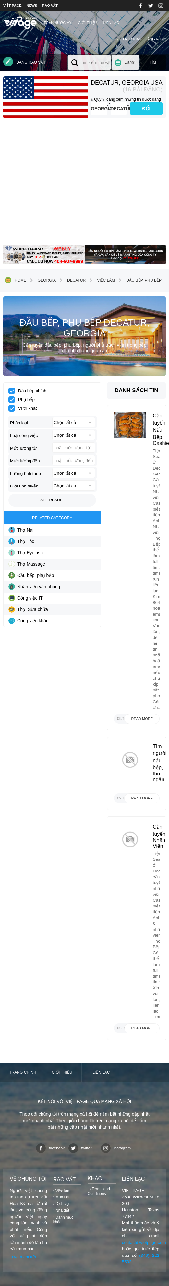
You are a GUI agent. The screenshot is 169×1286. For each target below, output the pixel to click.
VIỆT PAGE (12, 5)
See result (52, 500)
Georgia (99, 108)
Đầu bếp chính (29, 391)
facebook (50, 1148)
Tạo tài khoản (127, 39)
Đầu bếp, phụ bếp (139, 280)
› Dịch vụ (61, 1203)
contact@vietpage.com (144, 1242)
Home (15, 280)
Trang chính (22, 1072)
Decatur (119, 108)
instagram (116, 1148)
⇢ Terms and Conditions (99, 1191)
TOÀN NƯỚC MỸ (58, 23)
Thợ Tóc (21, 541)
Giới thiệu (87, 23)
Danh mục (129, 65)
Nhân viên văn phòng (34, 586)
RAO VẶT (50, 5)
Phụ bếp (23, 399)
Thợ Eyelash (25, 552)
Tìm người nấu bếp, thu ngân (159, 763)
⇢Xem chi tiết (23, 1257)
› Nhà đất (61, 1210)
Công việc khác (28, 621)
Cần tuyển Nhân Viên (159, 836)
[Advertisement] (84, 184)
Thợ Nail (21, 530)
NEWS (32, 5)
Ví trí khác (25, 408)
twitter (80, 1148)
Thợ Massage (26, 564)
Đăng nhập (155, 39)
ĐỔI (146, 108)
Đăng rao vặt (24, 61)
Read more (142, 719)
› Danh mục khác (63, 1219)
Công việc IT (25, 598)
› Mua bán (62, 1197)
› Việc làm (61, 1191)
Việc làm (101, 280)
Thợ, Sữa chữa (28, 609)
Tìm (153, 62)
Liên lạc (111, 23)
